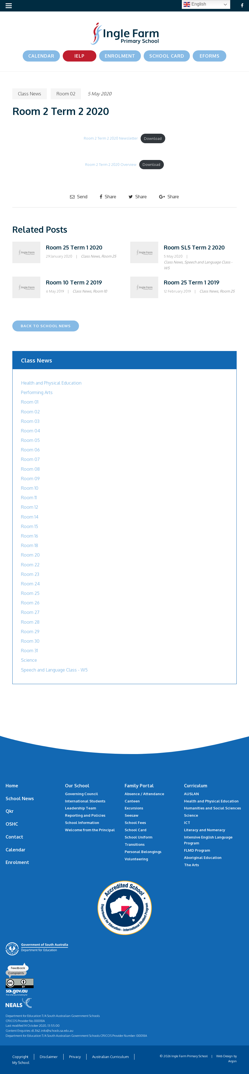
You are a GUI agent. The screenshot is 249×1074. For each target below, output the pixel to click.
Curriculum (195, 785)
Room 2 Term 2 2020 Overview (110, 164)
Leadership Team (80, 808)
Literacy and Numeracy (204, 830)
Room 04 (30, 431)
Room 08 (30, 469)
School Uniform (138, 837)
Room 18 (29, 545)
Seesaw (131, 815)
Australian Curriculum (110, 1056)
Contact (14, 837)
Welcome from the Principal (90, 830)
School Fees (135, 822)
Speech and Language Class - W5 (54, 670)
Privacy (75, 1056)
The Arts (191, 865)
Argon (232, 1061)
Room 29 (30, 631)
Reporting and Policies (85, 815)
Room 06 (30, 450)
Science (29, 660)
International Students (85, 801)
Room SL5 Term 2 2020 (194, 247)
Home (12, 785)
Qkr (10, 811)
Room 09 (30, 478)
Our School (77, 785)
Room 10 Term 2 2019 (74, 282)
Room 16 (29, 536)
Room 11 (29, 497)
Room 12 (29, 507)
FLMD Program (197, 850)
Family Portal (139, 785)
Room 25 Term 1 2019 (191, 282)
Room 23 (30, 574)
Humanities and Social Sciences (212, 808)
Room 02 (65, 93)
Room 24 (30, 584)
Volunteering (136, 859)
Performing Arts (37, 392)
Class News (29, 93)
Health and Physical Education (51, 383)
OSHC (12, 824)
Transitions (135, 844)
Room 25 (108, 256)
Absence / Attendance (144, 794)
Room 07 (30, 459)
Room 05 (30, 440)
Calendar (41, 56)
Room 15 (29, 526)
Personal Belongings (143, 851)
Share (108, 196)
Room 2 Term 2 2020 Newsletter (111, 138)
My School (20, 1062)
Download (153, 138)
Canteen (132, 801)
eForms (210, 56)
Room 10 (100, 291)
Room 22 (30, 564)
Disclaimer (49, 1056)
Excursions (134, 808)
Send (78, 196)
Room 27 (30, 612)
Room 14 (29, 517)
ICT (187, 822)
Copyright (20, 1056)
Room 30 (30, 641)
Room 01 (29, 402)
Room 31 (29, 650)
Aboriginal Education (203, 857)
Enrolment (120, 56)
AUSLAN (191, 794)
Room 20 (30, 555)
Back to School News (46, 326)
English (194, 4)
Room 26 (30, 603)
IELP (80, 56)
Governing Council (81, 794)
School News (20, 798)
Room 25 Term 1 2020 (74, 247)
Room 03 (30, 421)
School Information (82, 822)
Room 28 (30, 622)
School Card (166, 56)
